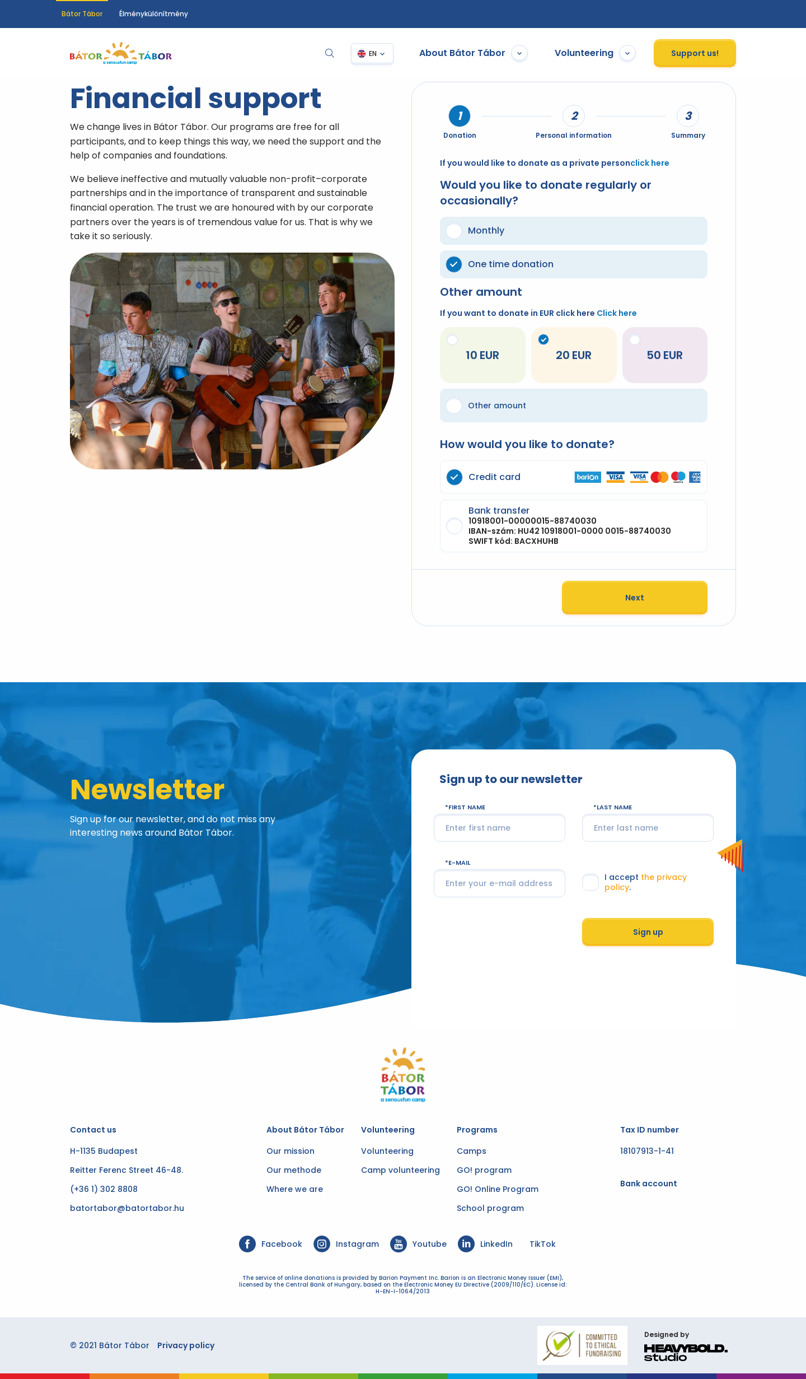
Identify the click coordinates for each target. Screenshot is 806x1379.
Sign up (658, 928)
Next (648, 597)
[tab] (459, 116)
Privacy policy (171, 1345)
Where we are (294, 1189)
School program (490, 1208)
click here (649, 163)
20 (559, 348)
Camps (471, 1151)
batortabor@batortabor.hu (113, 1208)
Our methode (293, 1170)
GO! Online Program (497, 1189)
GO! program (484, 1170)
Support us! (709, 53)
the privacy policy (684, 880)
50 (655, 348)
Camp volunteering (400, 1170)
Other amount (486, 405)
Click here (617, 313)
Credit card (580, 477)
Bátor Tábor (82, 13)
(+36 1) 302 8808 (90, 1189)
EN (387, 53)
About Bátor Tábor (487, 53)
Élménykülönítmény (153, 13)
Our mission (290, 1151)
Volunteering (609, 53)
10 (463, 348)
